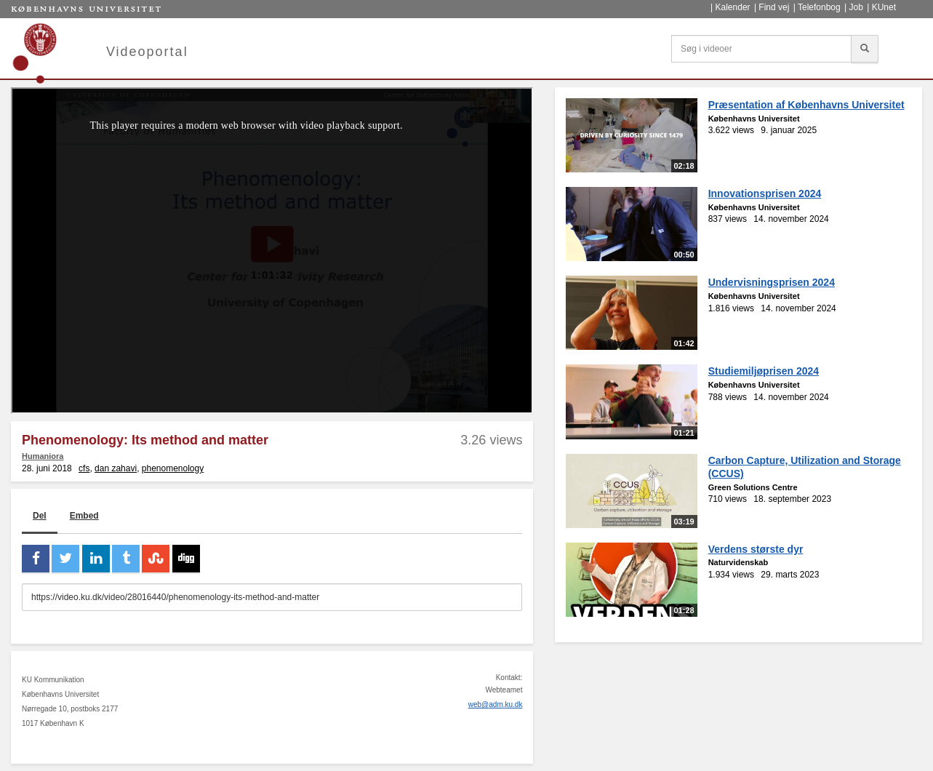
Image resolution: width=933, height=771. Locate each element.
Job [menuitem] (855, 7)
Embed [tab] (84, 516)
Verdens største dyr (756, 549)
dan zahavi (116, 468)
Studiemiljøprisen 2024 (764, 371)
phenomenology (173, 468)
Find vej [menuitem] (773, 7)
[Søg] (864, 49)
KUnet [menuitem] (884, 7)
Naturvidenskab (738, 562)
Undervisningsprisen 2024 (771, 282)
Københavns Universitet (754, 118)
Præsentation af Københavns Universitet (806, 105)
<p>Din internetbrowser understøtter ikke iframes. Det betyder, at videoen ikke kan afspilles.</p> (272, 250)
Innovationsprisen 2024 (765, 193)
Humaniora (42, 456)
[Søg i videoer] (761, 49)
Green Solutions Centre (753, 487)
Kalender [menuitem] (733, 7)
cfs (84, 468)
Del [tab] (40, 516)
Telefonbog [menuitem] (819, 7)
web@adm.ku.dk (495, 704)
